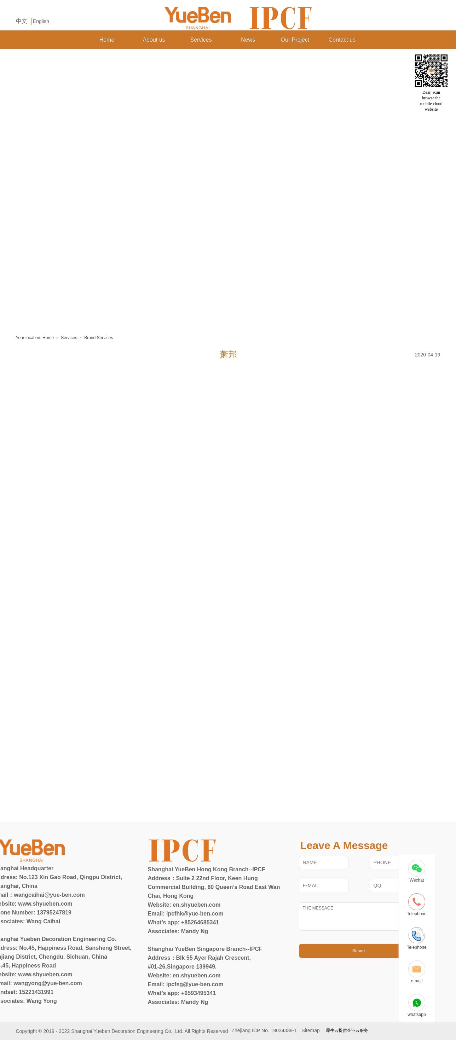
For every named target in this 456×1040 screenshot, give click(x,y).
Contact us (342, 40)
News (248, 40)
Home (107, 40)
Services (201, 40)
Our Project (295, 40)
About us (154, 40)
